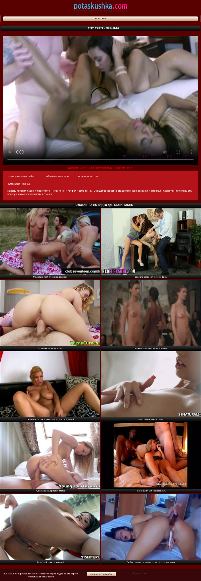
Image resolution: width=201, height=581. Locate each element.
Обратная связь (139, 573)
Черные (26, 184)
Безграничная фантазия (150, 419)
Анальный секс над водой (50, 561)
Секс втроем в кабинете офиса (151, 276)
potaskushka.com (101, 7)
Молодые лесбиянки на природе (50, 276)
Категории (100, 18)
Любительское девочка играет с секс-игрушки (151, 561)
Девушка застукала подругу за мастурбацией (50, 419)
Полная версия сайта (101, 574)
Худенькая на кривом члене (50, 490)
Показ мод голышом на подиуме (151, 348)
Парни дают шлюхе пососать (151, 490)
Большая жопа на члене (50, 348)
